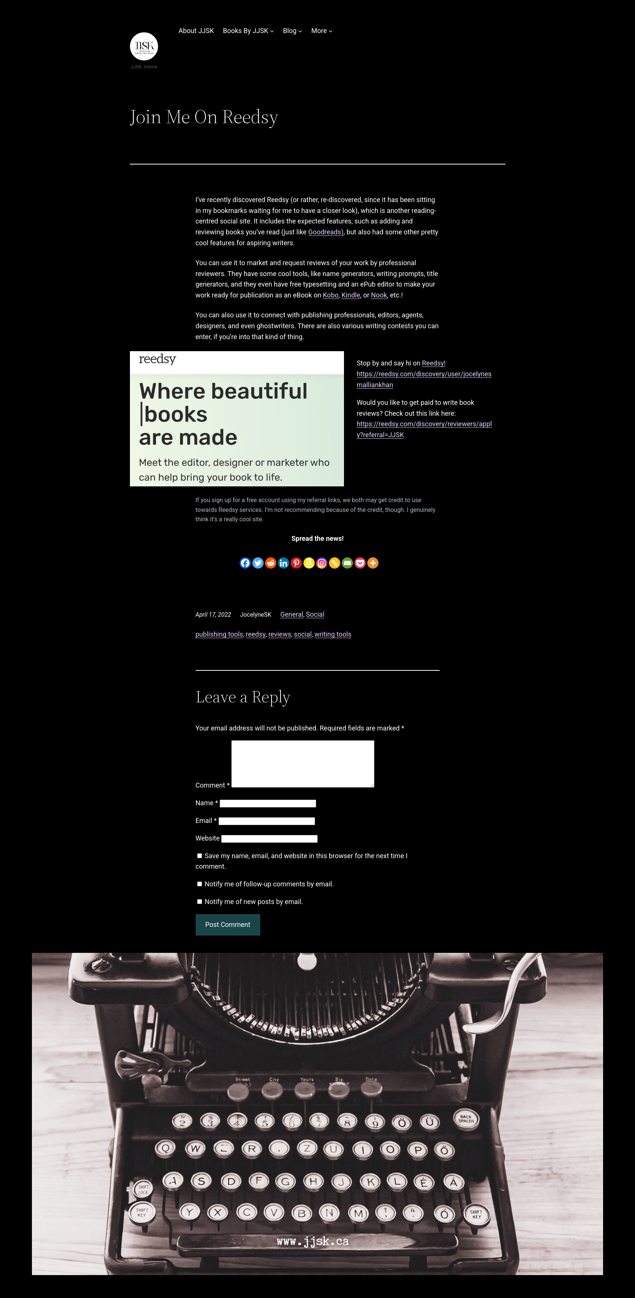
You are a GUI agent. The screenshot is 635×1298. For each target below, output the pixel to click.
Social (315, 614)
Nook (379, 295)
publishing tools (219, 634)
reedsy (256, 634)
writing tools (332, 634)
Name (207, 812)
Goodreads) (326, 232)
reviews (279, 634)
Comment (213, 794)
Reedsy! (434, 363)
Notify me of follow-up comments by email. (269, 893)
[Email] (347, 557)
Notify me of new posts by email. (254, 911)
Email (206, 829)
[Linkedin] (283, 557)
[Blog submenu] (300, 31)
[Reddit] (270, 557)
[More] (373, 557)
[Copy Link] (334, 557)
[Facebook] (245, 557)
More (319, 31)
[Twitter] (258, 557)
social (303, 634)
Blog (290, 31)
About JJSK (196, 31)
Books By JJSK (245, 31)
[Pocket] (360, 557)
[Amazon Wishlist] (309, 557)
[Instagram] (321, 557)
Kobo (331, 295)
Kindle (351, 295)
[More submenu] (331, 31)
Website (208, 847)
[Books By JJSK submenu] (272, 31)
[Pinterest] (296, 557)
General (292, 614)
